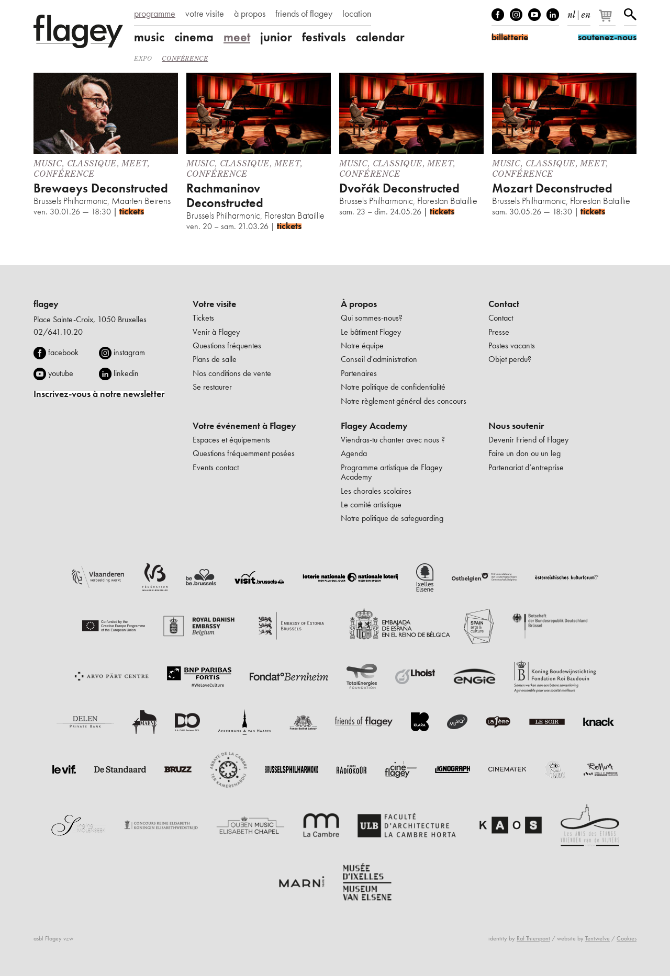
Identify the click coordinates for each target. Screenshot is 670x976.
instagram (129, 352)
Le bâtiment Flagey (371, 331)
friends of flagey (303, 13)
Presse (498, 331)
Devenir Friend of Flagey (528, 439)
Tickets (203, 317)
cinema (194, 37)
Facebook (498, 14)
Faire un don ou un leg (524, 453)
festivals (324, 37)
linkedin (126, 373)
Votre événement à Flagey (244, 426)
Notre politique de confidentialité (393, 386)
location (356, 13)
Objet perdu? (509, 359)
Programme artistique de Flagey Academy (391, 472)
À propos (359, 304)
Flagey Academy (374, 426)
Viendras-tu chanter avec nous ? (393, 439)
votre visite (204, 13)
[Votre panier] (608, 20)
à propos (249, 13)
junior (276, 37)
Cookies (626, 938)
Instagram (516, 14)
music (149, 37)
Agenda (354, 453)
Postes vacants (511, 345)
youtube (60, 373)
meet (237, 37)
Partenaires (359, 373)
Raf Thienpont (533, 938)
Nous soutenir (516, 426)
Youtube (534, 14)
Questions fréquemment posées (244, 453)
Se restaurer (212, 386)
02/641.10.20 (58, 331)
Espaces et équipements (231, 439)
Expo (143, 58)
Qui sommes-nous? (372, 317)
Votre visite (214, 304)
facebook (63, 352)
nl (571, 12)
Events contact (216, 467)
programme (154, 13)
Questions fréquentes (227, 345)
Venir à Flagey (216, 331)
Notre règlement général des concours (403, 400)
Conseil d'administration (379, 359)
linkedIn (552, 14)
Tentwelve (597, 938)
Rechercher (630, 14)
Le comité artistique (371, 504)
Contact (503, 304)
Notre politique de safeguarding (392, 518)
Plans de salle (215, 359)
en (585, 12)
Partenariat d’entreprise (526, 467)
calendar (380, 37)
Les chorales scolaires (376, 490)
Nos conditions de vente (232, 373)
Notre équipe (362, 345)
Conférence (185, 58)
